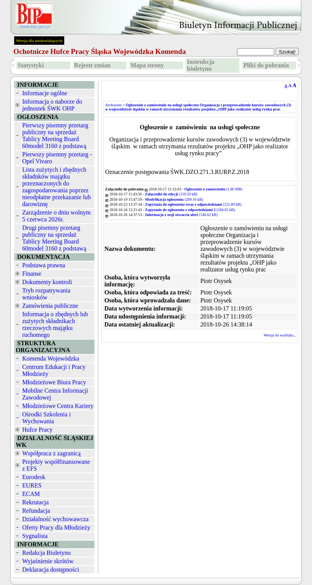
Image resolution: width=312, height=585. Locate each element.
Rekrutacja (35, 502)
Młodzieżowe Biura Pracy (54, 382)
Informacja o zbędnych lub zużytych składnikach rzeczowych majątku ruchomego (55, 324)
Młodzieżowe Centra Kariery (58, 406)
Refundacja (36, 510)
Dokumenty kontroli (47, 282)
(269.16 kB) (174, 199)
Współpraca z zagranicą (51, 453)
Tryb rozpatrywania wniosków (46, 294)
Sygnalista (35, 536)
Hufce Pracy (37, 429)
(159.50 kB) (171, 194)
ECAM (31, 494)
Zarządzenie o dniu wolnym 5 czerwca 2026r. (56, 216)
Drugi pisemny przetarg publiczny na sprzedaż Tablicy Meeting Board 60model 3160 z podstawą (54, 238)
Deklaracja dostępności (50, 569)
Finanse (31, 273)
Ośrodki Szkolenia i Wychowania (46, 417)
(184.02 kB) (190, 210)
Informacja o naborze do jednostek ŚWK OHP (52, 105)
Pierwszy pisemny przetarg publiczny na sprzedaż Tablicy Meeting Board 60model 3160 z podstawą (55, 135)
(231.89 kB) (193, 204)
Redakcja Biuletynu (46, 552)
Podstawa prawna (43, 265)
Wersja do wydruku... (279, 335)
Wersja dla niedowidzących (39, 40)
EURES (32, 485)
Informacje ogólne (44, 93)
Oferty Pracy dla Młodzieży (56, 527)
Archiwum (113, 105)
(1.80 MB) (213, 189)
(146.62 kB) (181, 215)
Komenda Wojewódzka (50, 358)
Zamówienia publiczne (50, 305)
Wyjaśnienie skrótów (48, 561)
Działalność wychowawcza (55, 519)
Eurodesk (33, 477)
